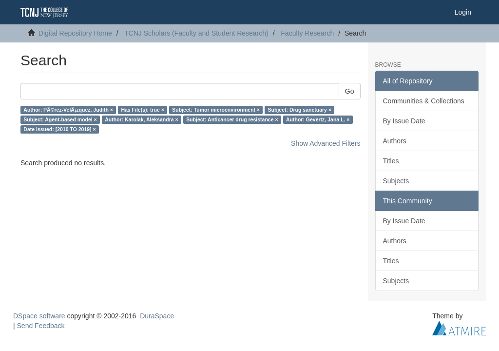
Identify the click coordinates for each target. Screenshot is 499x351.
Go (349, 91)
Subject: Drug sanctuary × (299, 110)
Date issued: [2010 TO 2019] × (59, 129)
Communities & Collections (423, 101)
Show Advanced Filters (325, 143)
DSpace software (39, 316)
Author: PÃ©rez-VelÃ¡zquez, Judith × (68, 110)
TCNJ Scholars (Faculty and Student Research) (196, 33)
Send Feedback (41, 326)
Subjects (396, 181)
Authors (394, 141)
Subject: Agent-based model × (59, 119)
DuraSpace (157, 316)
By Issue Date (404, 121)
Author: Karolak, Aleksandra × (141, 119)
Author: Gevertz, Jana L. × (317, 119)
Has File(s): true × (142, 110)
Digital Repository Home (75, 33)
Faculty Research (307, 33)
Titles (391, 161)
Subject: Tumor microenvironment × (216, 110)
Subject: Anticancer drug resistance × (232, 119)
